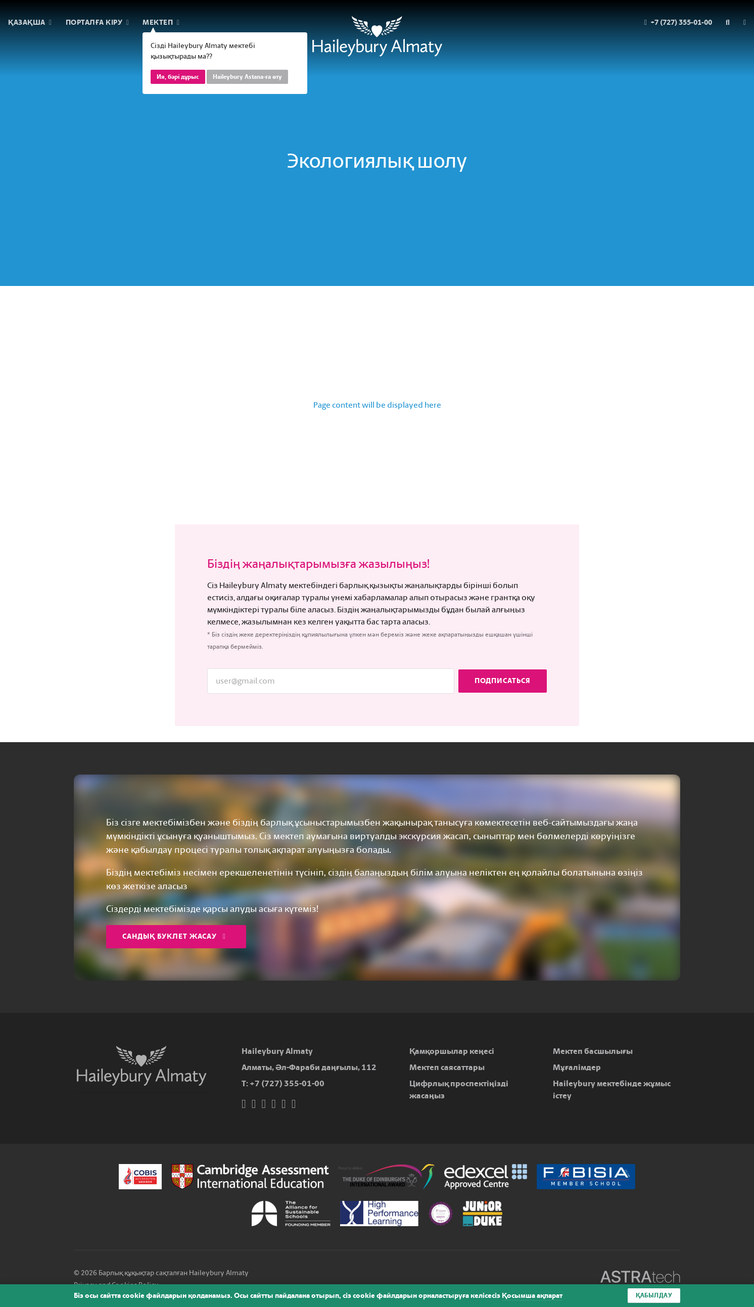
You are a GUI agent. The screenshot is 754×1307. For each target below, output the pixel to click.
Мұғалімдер (577, 1067)
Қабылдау (654, 1295)
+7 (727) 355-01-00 (287, 1083)
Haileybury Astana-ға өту (247, 76)
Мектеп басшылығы (593, 1051)
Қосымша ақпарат (532, 1295)
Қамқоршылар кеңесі (451, 1051)
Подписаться (503, 680)
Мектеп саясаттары (447, 1067)
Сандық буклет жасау (174, 936)
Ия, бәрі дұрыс (178, 76)
